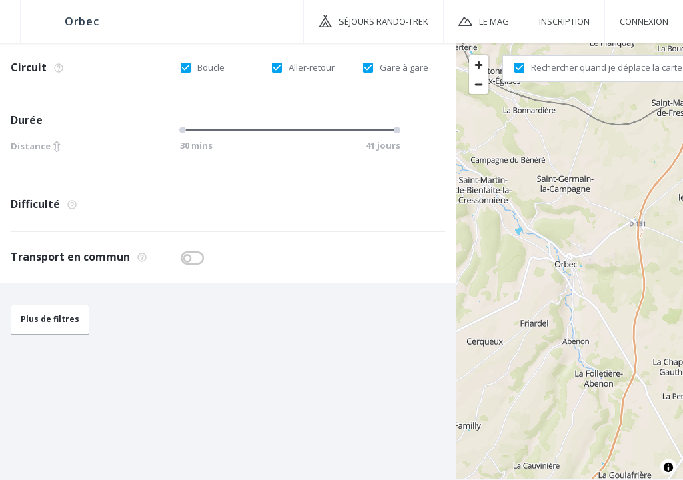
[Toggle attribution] (668, 467)
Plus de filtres (50, 319)
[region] (569, 260)
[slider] (184, 130)
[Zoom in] (478, 65)
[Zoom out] (478, 84)
